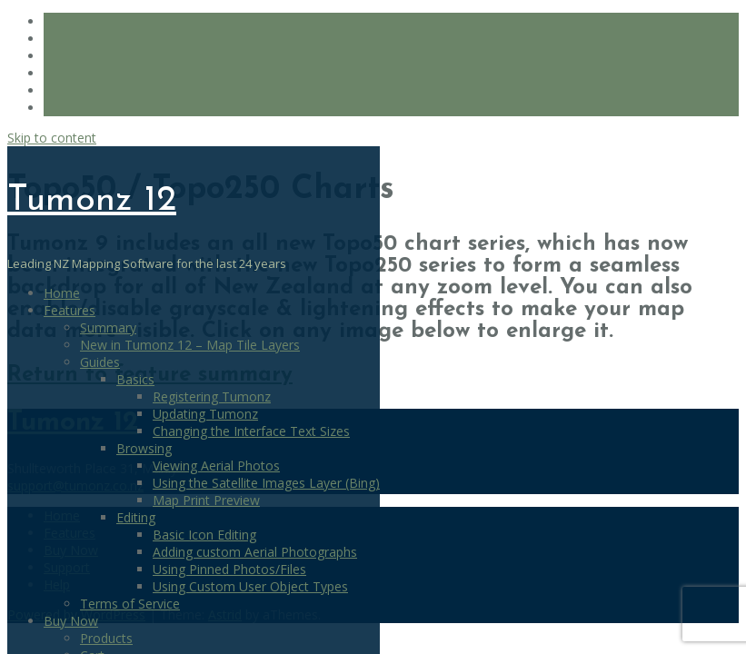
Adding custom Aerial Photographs (255, 551)
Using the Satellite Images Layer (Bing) (266, 482)
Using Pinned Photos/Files (229, 569)
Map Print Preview (206, 500)
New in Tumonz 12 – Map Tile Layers (190, 344)
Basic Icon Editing (204, 534)
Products (106, 638)
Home (62, 293)
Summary (108, 327)
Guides (100, 362)
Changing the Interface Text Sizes (251, 431)
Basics (135, 379)
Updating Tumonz (205, 413)
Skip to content (51, 137)
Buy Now (71, 620)
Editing (135, 517)
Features (69, 310)
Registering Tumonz (212, 396)
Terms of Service (130, 603)
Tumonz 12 (91, 201)
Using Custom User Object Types (250, 586)
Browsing (144, 448)
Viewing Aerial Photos (216, 465)
